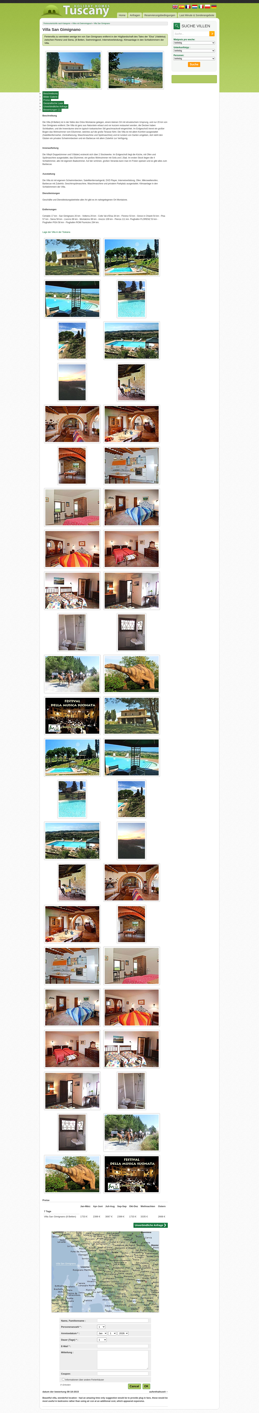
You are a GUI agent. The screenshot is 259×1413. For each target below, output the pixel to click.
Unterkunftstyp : (182, 47)
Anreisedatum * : (70, 1333)
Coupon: (66, 1373)
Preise (46, 100)
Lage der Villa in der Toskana (56, 232)
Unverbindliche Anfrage (55, 106)
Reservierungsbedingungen (159, 15)
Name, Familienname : (73, 1320)
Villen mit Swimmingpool (82, 23)
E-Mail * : (66, 1346)
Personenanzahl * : (71, 1327)
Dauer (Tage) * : (69, 1339)
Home (122, 15)
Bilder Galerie (50, 96)
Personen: (179, 55)
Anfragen (135, 15)
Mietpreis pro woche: (184, 39)
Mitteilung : (67, 1352)
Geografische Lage (53, 103)
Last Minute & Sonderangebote (197, 15)
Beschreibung (50, 93)
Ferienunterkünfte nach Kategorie (57, 23)
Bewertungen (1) (52, 109)
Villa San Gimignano (102, 23)
